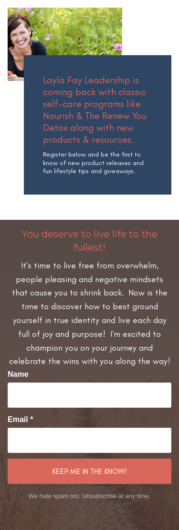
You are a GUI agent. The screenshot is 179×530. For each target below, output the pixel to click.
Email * (20, 419)
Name (18, 374)
